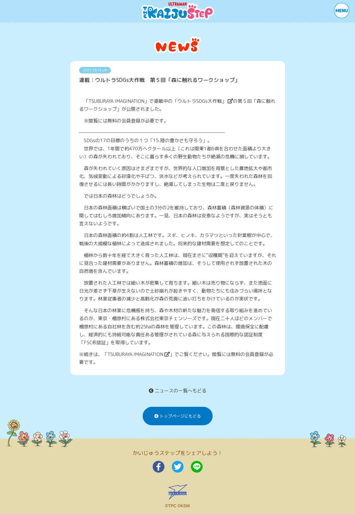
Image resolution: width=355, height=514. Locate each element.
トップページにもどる (177, 416)
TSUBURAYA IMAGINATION (138, 354)
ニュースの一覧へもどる (177, 390)
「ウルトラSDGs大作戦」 (203, 101)
